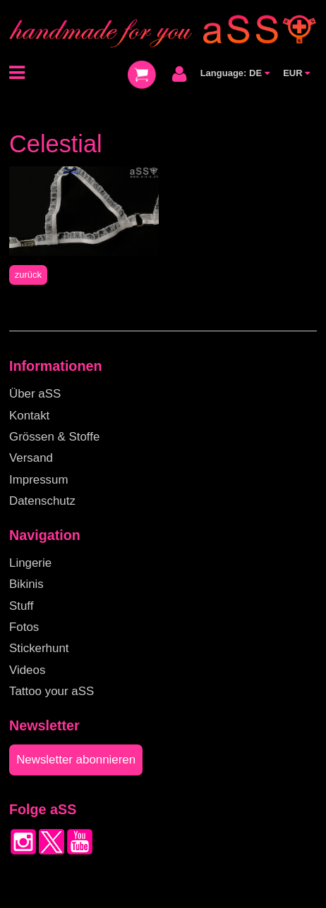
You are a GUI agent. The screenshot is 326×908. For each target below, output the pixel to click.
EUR (296, 73)
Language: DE (235, 73)
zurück (28, 274)
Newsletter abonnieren (75, 759)
